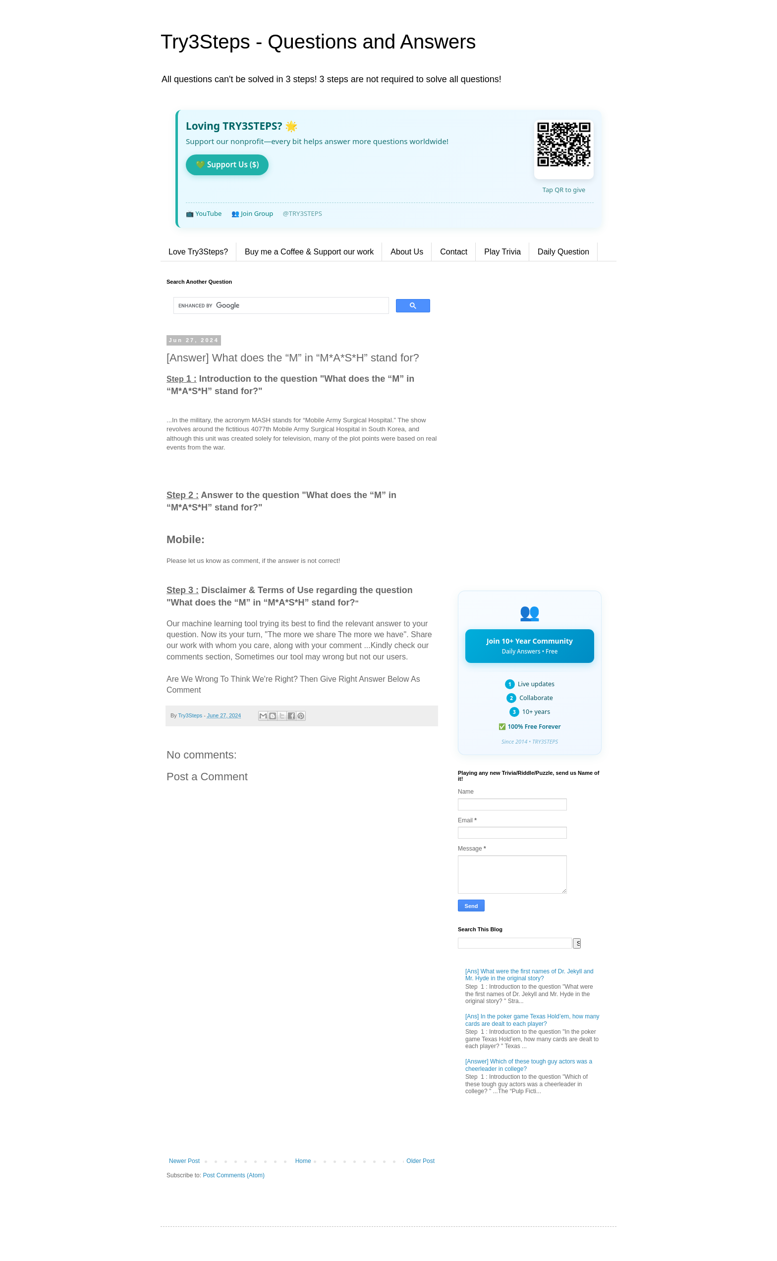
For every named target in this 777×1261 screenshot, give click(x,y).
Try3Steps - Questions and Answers (318, 41)
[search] (280, 305)
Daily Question (563, 252)
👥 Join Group (252, 213)
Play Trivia (502, 252)
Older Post (420, 1161)
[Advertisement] (301, 1076)
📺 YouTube (204, 213)
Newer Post (184, 1161)
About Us (406, 252)
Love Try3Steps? (198, 252)
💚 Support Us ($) (227, 164)
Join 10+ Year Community (530, 645)
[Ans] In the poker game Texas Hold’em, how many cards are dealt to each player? (532, 1020)
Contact (453, 252)
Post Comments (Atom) (234, 1175)
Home (303, 1161)
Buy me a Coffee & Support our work (309, 252)
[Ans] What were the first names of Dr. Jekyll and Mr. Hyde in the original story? (529, 975)
